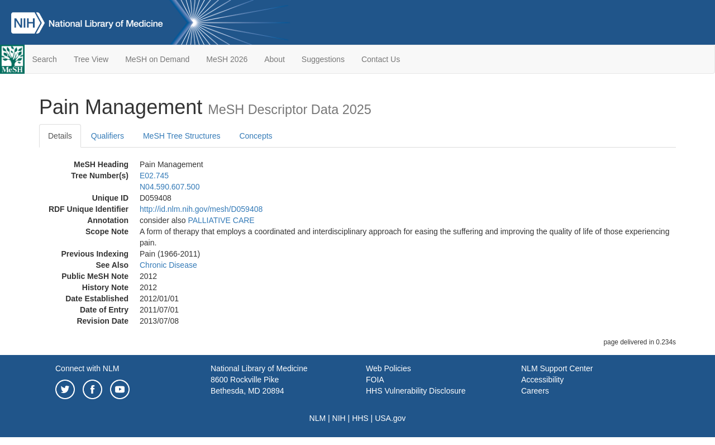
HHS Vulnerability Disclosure (415, 390)
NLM (317, 418)
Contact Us (380, 59)
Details (60, 135)
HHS (360, 418)
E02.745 (154, 175)
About (274, 59)
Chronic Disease (168, 265)
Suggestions (323, 59)
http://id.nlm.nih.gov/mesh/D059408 (201, 209)
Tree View (91, 59)
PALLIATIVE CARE (221, 220)
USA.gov (390, 418)
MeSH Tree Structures (182, 135)
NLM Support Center (557, 368)
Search (44, 59)
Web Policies (388, 368)
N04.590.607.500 (169, 186)
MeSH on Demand (157, 59)
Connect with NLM (87, 368)
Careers (535, 390)
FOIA (375, 379)
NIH (339, 418)
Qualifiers (107, 135)
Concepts (255, 135)
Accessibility (542, 379)
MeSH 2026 (226, 59)
